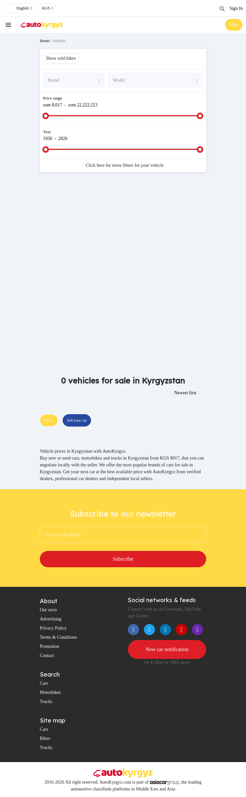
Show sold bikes (61, 58)
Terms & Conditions (58, 637)
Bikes (45, 738)
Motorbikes (50, 692)
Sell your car (77, 420)
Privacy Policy (53, 628)
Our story (48, 609)
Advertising (50, 619)
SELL (233, 25)
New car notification (167, 649)
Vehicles (59, 41)
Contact (47, 655)
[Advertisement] (123, 229)
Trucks (46, 701)
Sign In (236, 8)
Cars (44, 683)
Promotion (49, 646)
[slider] (45, 116)
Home (44, 41)
